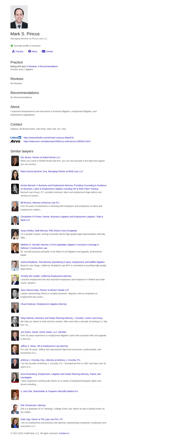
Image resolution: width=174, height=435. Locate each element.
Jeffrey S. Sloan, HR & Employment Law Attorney (44, 346)
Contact (49, 51)
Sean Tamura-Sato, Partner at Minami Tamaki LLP (44, 290)
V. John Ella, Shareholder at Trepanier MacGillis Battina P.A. (49, 391)
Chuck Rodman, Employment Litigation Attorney (43, 304)
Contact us (64, 433)
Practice (19, 51)
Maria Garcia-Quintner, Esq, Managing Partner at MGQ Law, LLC (51, 171)
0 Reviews (32, 66)
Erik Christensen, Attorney (33, 405)
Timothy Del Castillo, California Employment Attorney (45, 276)
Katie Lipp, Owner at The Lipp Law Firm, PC (41, 419)
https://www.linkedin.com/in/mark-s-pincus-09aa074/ (49, 137)
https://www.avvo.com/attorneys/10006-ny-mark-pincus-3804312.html (57, 141)
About (34, 51)
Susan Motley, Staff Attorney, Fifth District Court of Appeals (48, 230)
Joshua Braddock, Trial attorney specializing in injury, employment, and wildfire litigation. (62, 262)
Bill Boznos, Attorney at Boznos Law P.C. (40, 202)
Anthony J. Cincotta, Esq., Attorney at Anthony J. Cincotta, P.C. (50, 360)
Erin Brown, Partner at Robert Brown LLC (40, 157)
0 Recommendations (48, 66)
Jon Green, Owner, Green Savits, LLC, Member (43, 332)
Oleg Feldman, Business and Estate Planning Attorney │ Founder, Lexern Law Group (61, 318)
